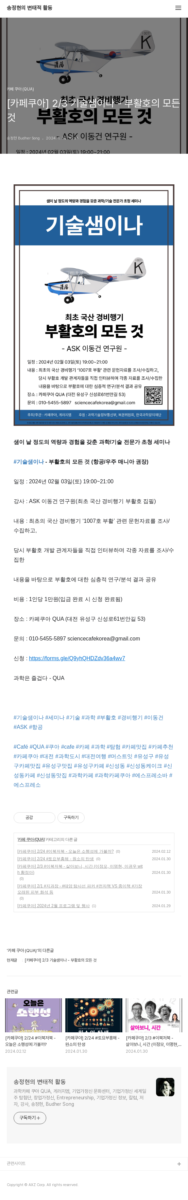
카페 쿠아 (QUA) (31, 839)
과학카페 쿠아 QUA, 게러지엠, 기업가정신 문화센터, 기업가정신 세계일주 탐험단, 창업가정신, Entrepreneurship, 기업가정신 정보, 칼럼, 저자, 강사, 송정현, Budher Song (80, 1097)
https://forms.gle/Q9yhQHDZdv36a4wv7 (77, 658)
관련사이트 (16, 1163)
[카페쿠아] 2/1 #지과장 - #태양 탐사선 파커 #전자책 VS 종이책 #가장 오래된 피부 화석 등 (79, 889)
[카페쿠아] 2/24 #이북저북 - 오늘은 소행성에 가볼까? (65, 851)
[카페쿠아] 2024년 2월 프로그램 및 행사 (53, 905)
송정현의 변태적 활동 (29, 8)
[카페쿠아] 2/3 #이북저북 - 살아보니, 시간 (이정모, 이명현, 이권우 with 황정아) (80, 869)
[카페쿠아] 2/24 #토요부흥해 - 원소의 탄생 (55, 858)
